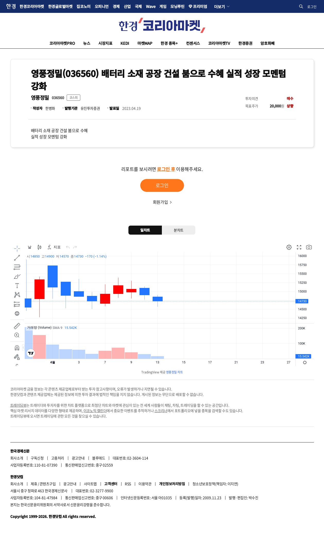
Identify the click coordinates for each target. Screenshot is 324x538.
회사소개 (16, 457)
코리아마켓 (62, 43)
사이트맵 (90, 483)
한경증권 (245, 43)
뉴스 (86, 43)
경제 (116, 6)
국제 (138, 6)
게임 (162, 6)
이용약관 (144, 483)
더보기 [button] (219, 6)
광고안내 (78, 457)
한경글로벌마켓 (60, 6)
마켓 (144, 43)
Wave (150, 6)
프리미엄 (200, 6)
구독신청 (37, 457)
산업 (127, 6)
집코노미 (83, 6)
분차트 (178, 230)
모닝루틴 (177, 6)
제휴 (34, 483)
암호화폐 (267, 43)
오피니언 (102, 6)
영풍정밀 (40, 97)
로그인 (312, 6)
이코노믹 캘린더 (95, 410)
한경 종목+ (169, 43)
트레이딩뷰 (18, 405)
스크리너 (160, 410)
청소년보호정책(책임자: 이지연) (215, 483)
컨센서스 (193, 43)
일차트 (145, 230)
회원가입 (160, 202)
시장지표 (105, 43)
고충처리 (57, 457)
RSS (128, 483)
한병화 (50, 108)
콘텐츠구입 (48, 483)
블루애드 (98, 457)
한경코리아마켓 (32, 6)
